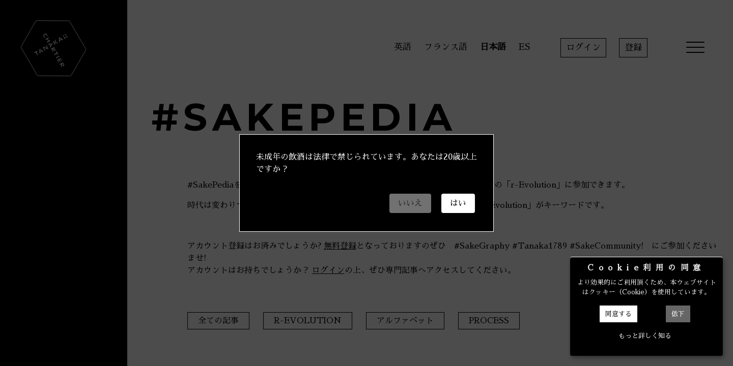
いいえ (410, 203)
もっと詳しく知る (644, 335)
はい (458, 203)
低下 (678, 314)
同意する (618, 314)
